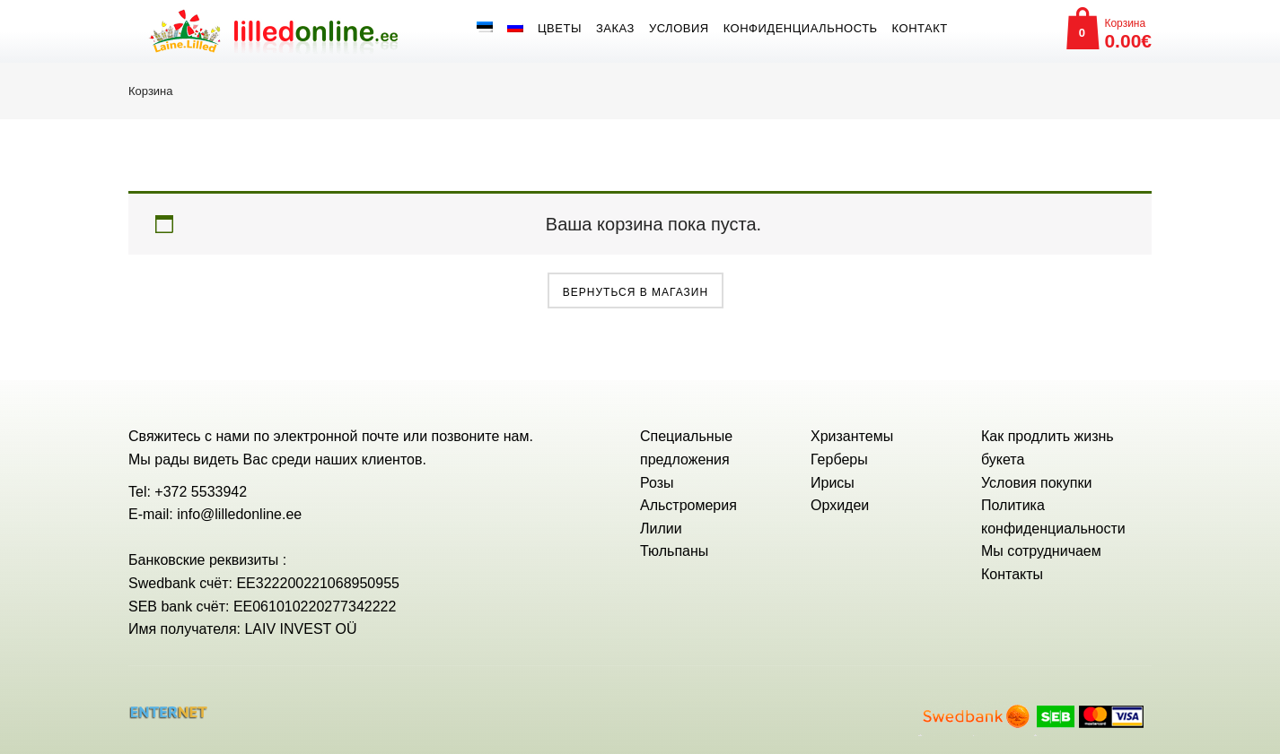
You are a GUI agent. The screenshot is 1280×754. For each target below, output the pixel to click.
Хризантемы (852, 436)
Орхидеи (840, 505)
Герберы (839, 459)
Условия (679, 28)
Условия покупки (1036, 482)
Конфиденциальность (800, 28)
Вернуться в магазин (635, 292)
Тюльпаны (674, 551)
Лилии (661, 528)
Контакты (1012, 574)
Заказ (615, 28)
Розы (657, 482)
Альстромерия (688, 505)
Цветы (560, 28)
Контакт (920, 28)
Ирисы (833, 482)
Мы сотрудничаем (1041, 551)
